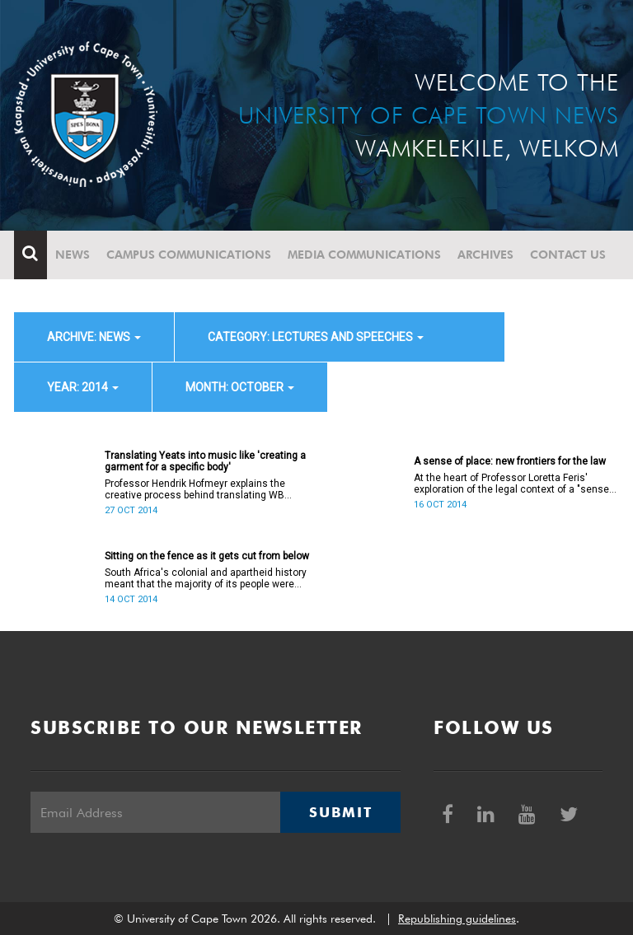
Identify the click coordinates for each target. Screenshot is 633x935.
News (72, 254)
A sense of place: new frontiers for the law (510, 461)
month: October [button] (239, 387)
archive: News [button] (94, 337)
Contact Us (568, 254)
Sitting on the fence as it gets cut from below (207, 556)
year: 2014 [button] (83, 387)
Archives (485, 254)
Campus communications (188, 254)
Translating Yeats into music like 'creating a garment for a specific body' (205, 461)
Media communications (364, 254)
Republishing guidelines (457, 918)
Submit (340, 812)
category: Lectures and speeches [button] (316, 337)
